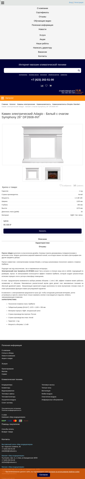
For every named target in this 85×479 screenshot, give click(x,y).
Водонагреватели (8, 391)
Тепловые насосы (48, 385)
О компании (42, 8)
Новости (42, 29)
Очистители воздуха (49, 397)
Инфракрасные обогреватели (52, 400)
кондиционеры (23, 74)
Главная (5, 104)
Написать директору (42, 48)
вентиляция (43, 74)
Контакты (42, 56)
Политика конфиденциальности (11, 410)
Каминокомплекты (44, 104)
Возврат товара (7, 432)
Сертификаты (42, 12)
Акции (42, 39)
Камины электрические (26, 104)
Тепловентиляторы (8, 397)
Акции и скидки (7, 358)
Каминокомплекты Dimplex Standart (66, 104)
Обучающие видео (42, 21)
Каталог (13, 104)
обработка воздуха (53, 74)
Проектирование (8, 369)
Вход (71, 2)
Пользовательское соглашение (11, 408)
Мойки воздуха (47, 394)
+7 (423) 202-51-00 (42, 79)
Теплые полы (46, 388)
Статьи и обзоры (8, 353)
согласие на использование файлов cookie (64, 472)
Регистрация (78, 2)
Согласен (44, 475)
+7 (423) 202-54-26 (8, 460)
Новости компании (8, 356)
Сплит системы (7, 403)
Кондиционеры (7, 385)
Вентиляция (46, 391)
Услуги (42, 35)
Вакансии (42, 52)
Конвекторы (6, 388)
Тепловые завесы (8, 394)
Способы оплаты (8, 429)
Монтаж (4, 371)
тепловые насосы (34, 74)
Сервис (4, 374)
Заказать (42, 231)
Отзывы (42, 17)
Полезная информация (42, 25)
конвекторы (64, 74)
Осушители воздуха (9, 400)
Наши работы (42, 43)
